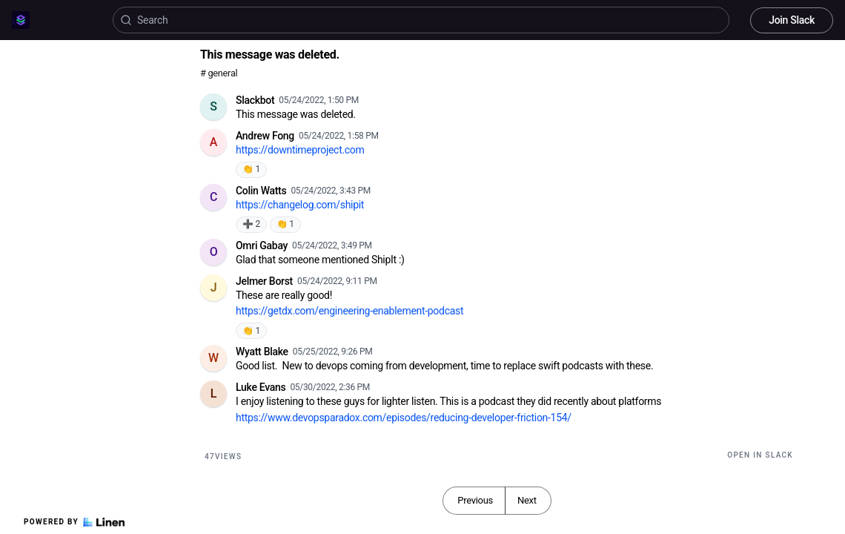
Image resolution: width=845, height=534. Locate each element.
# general (218, 73)
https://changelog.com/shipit (300, 205)
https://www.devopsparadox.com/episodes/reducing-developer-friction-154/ (403, 417)
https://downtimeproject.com (300, 150)
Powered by (74, 522)
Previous (475, 500)
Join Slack (792, 20)
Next (527, 500)
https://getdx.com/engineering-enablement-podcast (349, 311)
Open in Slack (760, 455)
